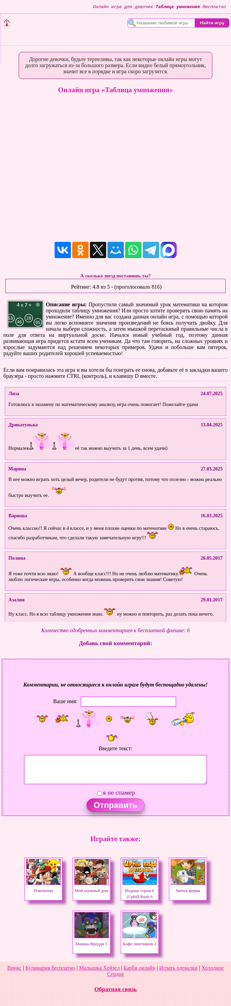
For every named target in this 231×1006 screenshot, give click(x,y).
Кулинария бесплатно (50, 968)
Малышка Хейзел (99, 968)
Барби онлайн (139, 968)
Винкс (14, 968)
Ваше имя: (65, 701)
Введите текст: (116, 748)
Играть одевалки (178, 968)
